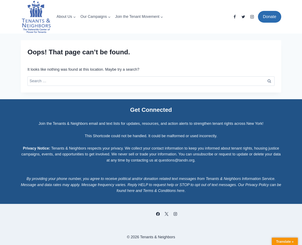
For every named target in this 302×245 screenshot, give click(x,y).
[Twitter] (243, 17)
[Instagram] (252, 17)
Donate (269, 16)
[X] (166, 214)
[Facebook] (234, 17)
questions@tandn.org (176, 160)
